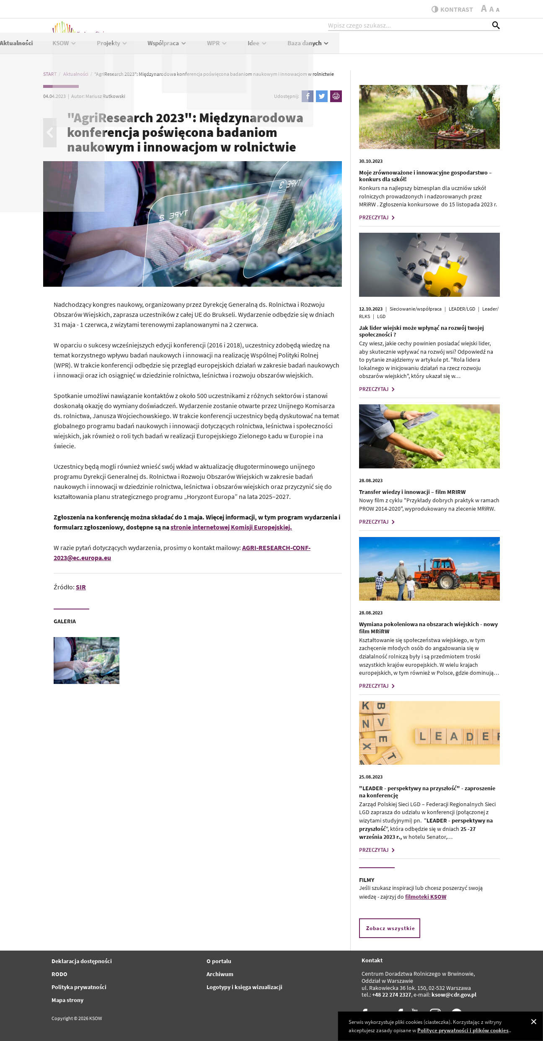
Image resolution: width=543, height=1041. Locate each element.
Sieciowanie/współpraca (416, 309)
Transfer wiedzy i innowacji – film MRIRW (412, 492)
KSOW (224, 49)
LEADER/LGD (462, 309)
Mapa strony (67, 1000)
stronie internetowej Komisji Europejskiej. (231, 527)
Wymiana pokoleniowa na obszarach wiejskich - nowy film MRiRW (428, 627)
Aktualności (176, 49)
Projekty (272, 49)
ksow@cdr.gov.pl (454, 994)
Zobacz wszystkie (390, 928)
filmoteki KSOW (425, 896)
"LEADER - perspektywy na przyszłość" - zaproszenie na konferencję (427, 791)
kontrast (449, 9)
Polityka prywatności (79, 987)
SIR (81, 587)
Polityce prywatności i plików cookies (463, 1030)
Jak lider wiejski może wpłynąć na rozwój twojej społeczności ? (421, 331)
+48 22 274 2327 (391, 994)
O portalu (219, 961)
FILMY (366, 880)
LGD (381, 316)
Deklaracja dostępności (82, 961)
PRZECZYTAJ (378, 217)
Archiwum (220, 974)
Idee (418, 49)
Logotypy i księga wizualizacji (244, 987)
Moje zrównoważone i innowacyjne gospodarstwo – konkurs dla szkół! (425, 176)
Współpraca (328, 49)
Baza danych (469, 49)
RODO (59, 974)
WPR (377, 49)
